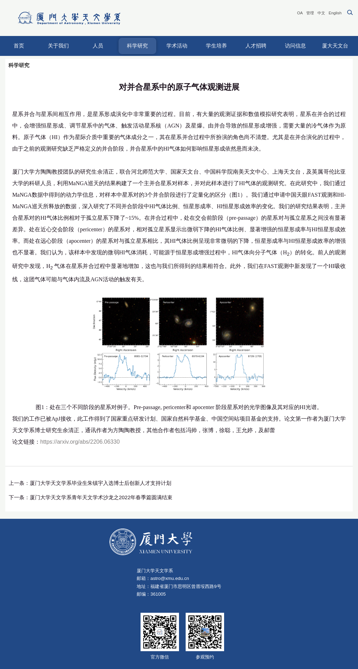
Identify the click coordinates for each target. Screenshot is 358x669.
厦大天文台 (335, 46)
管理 (310, 13)
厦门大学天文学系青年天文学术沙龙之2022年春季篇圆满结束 (101, 497)
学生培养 (216, 46)
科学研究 (137, 46)
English (335, 13)
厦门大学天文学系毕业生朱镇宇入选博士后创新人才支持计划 (100, 483)
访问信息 (295, 46)
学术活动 (176, 46)
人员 (98, 46)
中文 (321, 13)
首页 (19, 46)
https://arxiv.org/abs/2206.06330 (80, 442)
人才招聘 (255, 46)
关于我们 (58, 46)
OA (300, 13)
